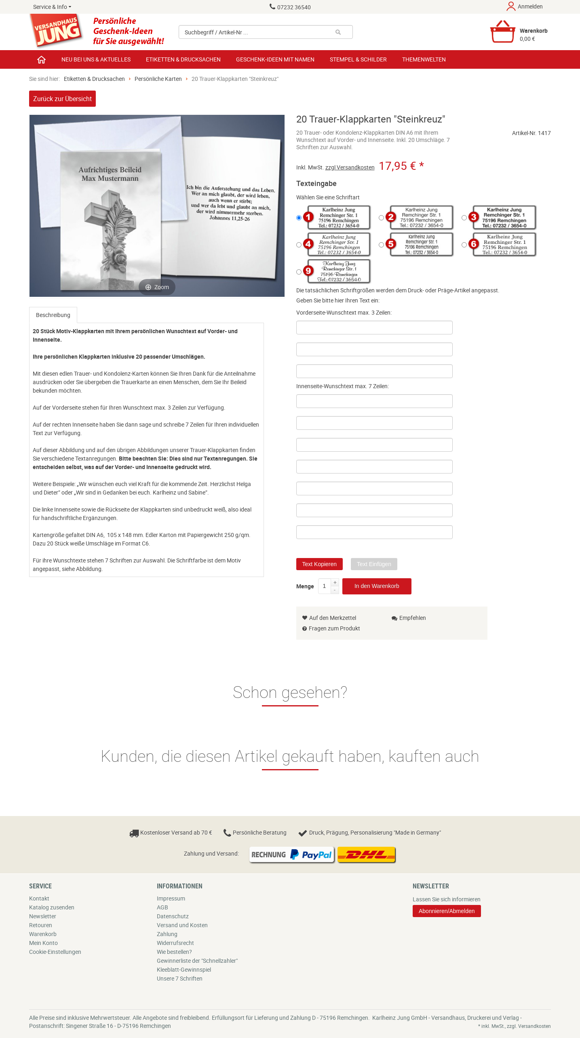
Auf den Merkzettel (329, 618)
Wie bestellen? (174, 952)
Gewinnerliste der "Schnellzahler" (197, 960)
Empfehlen (409, 618)
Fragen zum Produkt (334, 628)
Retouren (40, 925)
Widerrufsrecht (175, 943)
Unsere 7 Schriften (179, 978)
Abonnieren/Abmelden (447, 911)
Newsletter (42, 916)
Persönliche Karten (158, 78)
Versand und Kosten (182, 925)
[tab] (53, 315)
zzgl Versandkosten (350, 167)
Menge (305, 584)
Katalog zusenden (51, 907)
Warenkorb (43, 934)
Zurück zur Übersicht (62, 98)
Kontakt (39, 898)
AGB (162, 907)
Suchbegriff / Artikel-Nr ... (216, 32)
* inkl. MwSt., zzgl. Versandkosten (514, 1026)
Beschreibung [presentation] (53, 315)
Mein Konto (43, 943)
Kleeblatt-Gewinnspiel (184, 969)
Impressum (171, 898)
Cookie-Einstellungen (55, 952)
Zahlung (167, 934)
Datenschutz (173, 916)
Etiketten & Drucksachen (94, 78)
